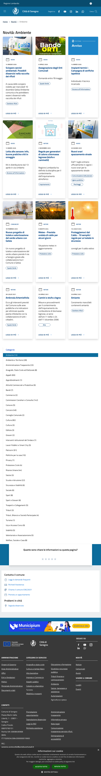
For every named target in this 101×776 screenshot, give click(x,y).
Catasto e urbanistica (34, 686)
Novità (13, 21)
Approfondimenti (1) (14, 380)
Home (5, 21)
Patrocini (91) (11, 450)
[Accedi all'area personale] (91, 3)
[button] (50, 772)
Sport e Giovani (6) (13, 500)
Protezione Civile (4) (14, 465)
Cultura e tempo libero (35, 668)
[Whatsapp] (82, 11)
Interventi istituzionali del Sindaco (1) (21, 440)
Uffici (3, 673)
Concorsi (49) (11, 410)
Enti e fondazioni (8, 677)
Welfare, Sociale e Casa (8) (16, 540)
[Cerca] (96, 11)
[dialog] (50, 762)
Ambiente (55, 684)
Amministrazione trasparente (58, 713)
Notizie (43, 143)
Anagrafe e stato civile (35, 664)
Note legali (55, 723)
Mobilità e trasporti (34, 693)
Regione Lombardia (11, 3)
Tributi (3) (10, 510)
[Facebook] (58, 11)
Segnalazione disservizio (36, 719)
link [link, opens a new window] (73, 762)
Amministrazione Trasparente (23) (19, 365)
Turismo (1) (10, 520)
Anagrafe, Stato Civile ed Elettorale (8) (21, 370)
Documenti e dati (8, 690)
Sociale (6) (10, 490)
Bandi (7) (9, 390)
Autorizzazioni (57, 695)
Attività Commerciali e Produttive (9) (21, 385)
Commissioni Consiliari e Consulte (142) (22, 400)
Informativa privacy (59, 719)
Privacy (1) (10, 460)
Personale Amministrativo (12, 686)
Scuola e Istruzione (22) (15, 480)
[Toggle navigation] (4, 11)
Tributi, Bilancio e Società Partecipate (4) (22, 515)
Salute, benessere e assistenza (59, 690)
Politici (4, 681)
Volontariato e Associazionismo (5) (19, 535)
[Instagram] (70, 11)
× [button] (98, 750)
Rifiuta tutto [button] (60, 767)
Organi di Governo (8, 664)
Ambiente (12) (11, 355)
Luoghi (78, 685)
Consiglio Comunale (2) (15, 415)
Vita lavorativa (32, 673)
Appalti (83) (10, 375)
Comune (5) (10, 405)
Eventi (78, 689)
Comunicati (12, 224)
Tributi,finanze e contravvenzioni (57, 678)
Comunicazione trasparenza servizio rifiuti (62, 730)
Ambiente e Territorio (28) (16, 360)
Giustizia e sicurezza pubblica (59, 670)
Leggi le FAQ (31, 723)
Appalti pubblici (32, 681)
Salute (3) (10, 475)
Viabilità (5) (10, 530)
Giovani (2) (10, 435)
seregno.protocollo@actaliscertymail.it (17, 746)
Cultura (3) (10, 425)
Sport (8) (9, 495)
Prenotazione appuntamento (32, 713)
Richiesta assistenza (34, 728)
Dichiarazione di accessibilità (57, 737)
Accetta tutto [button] (41, 767)
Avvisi (10, 60)
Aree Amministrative (9, 668)
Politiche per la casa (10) (16, 455)
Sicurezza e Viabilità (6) (15, 485)
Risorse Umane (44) (14, 470)
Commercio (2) (11, 395)
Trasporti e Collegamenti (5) (17, 505)
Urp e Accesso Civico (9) (15, 525)
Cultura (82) (11, 420)
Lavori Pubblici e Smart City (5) (18, 445)
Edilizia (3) (10, 430)
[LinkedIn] (76, 11)
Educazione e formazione (61, 664)
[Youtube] (64, 11)
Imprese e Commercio (35, 677)
